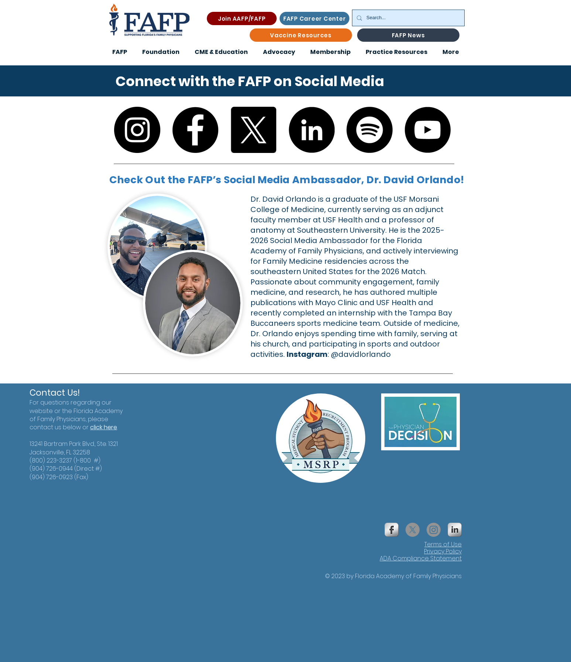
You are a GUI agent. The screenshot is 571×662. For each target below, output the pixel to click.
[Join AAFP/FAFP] (242, 18)
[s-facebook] (391, 530)
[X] (253, 130)
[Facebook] (195, 130)
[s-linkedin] (455, 530)
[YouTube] (427, 130)
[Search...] (407, 18)
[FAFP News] (408, 35)
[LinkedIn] (311, 130)
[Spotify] (369, 130)
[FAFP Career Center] (314, 18)
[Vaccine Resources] (301, 35)
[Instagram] (137, 130)
